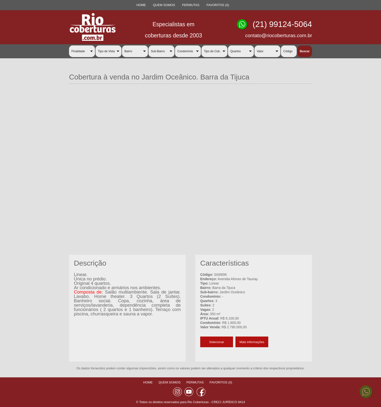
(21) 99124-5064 (282, 24)
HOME (141, 5)
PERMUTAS (190, 5)
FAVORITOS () (218, 5)
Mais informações (252, 342)
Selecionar (216, 342)
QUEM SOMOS (164, 5)
